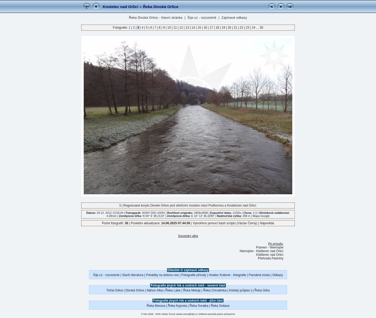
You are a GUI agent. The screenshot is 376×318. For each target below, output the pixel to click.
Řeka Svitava (220, 306)
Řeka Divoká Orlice (160, 6)
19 (223, 27)
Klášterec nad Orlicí (269, 255)
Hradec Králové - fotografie (227, 275)
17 (211, 27)
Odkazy (277, 275)
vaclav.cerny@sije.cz (187, 314)
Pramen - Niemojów (269, 247)
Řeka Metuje (192, 290)
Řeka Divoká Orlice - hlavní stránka (156, 18)
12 (181, 27)
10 (169, 27)
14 (193, 27)
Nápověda (267, 223)
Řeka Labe (172, 290)
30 (261, 27)
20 (229, 27)
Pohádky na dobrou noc (162, 275)
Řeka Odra (262, 290)
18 (217, 27)
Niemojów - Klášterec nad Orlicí (261, 251)
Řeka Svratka (199, 306)
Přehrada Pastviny (270, 258)
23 (247, 27)
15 (199, 27)
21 (235, 27)
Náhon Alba (155, 290)
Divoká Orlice (134, 290)
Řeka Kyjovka (177, 306)
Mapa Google (261, 215)
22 (241, 27)
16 (205, 27)
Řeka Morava (156, 306)
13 (187, 27)
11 (175, 27)
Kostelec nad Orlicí (120, 6)
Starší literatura (132, 275)
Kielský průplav (239, 290)
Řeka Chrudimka (214, 290)
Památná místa (259, 275)
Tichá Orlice (114, 290)
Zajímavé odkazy (234, 18)
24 (253, 27)
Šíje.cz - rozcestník (201, 18)
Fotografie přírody (193, 275)
